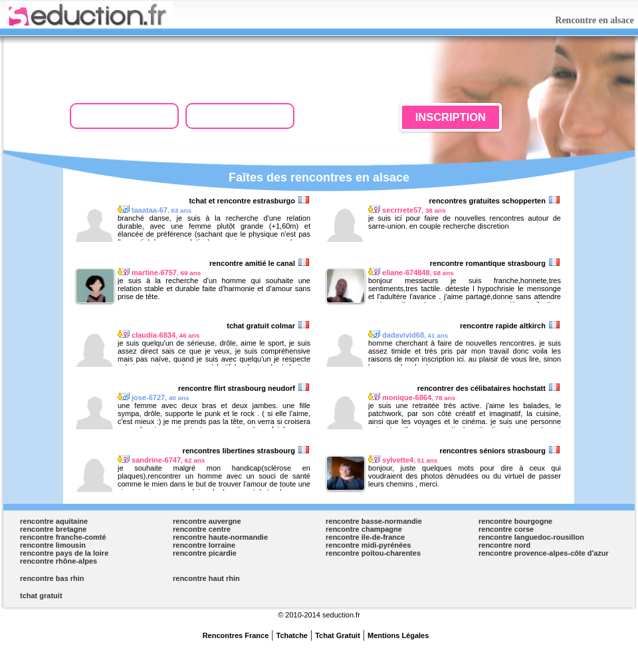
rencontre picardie (205, 553)
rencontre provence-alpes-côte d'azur (543, 553)
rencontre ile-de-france (365, 537)
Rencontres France (236, 635)
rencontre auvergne (207, 521)
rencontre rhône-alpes (58, 561)
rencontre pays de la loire (64, 553)
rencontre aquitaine (54, 521)
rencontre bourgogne (515, 521)
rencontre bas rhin (52, 578)
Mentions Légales (398, 635)
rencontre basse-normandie (374, 521)
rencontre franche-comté (63, 537)
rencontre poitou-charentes (373, 553)
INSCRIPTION (450, 117)
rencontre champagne (364, 529)
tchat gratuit (41, 596)
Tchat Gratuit (337, 635)
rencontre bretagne (53, 529)
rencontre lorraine (204, 545)
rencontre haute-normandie (220, 537)
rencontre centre (202, 529)
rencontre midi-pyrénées (368, 545)
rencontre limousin (53, 545)
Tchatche (292, 635)
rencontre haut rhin (206, 578)
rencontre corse (506, 529)
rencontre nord (504, 545)
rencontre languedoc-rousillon (531, 537)
